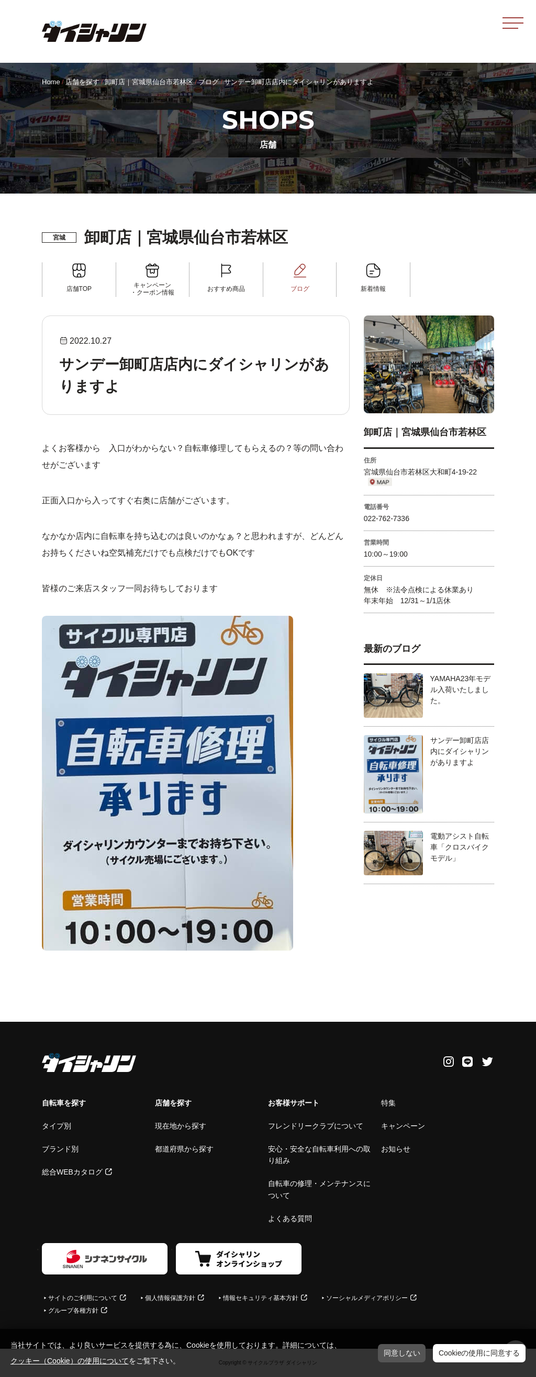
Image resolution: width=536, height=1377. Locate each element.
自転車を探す (64, 1103)
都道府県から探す (184, 1149)
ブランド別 (60, 1149)
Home (51, 81)
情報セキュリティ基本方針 (260, 1298)
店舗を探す (82, 81)
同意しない (402, 1353)
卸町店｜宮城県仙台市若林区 (149, 81)
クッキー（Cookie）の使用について (69, 1361)
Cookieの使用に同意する (479, 1353)
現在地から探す (180, 1126)
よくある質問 (290, 1218)
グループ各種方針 (73, 1310)
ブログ (208, 81)
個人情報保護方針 (170, 1298)
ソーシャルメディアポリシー (367, 1298)
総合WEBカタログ (72, 1172)
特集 (388, 1103)
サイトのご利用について (82, 1298)
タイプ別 (56, 1126)
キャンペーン (403, 1126)
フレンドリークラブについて (315, 1126)
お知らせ (395, 1149)
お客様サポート (293, 1103)
